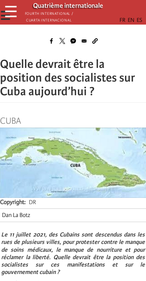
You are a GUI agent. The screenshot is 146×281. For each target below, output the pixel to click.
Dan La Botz (16, 215)
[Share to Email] (84, 41)
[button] (95, 41)
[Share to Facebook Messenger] (73, 41)
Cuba (10, 121)
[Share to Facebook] (51, 41)
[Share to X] (62, 41)
